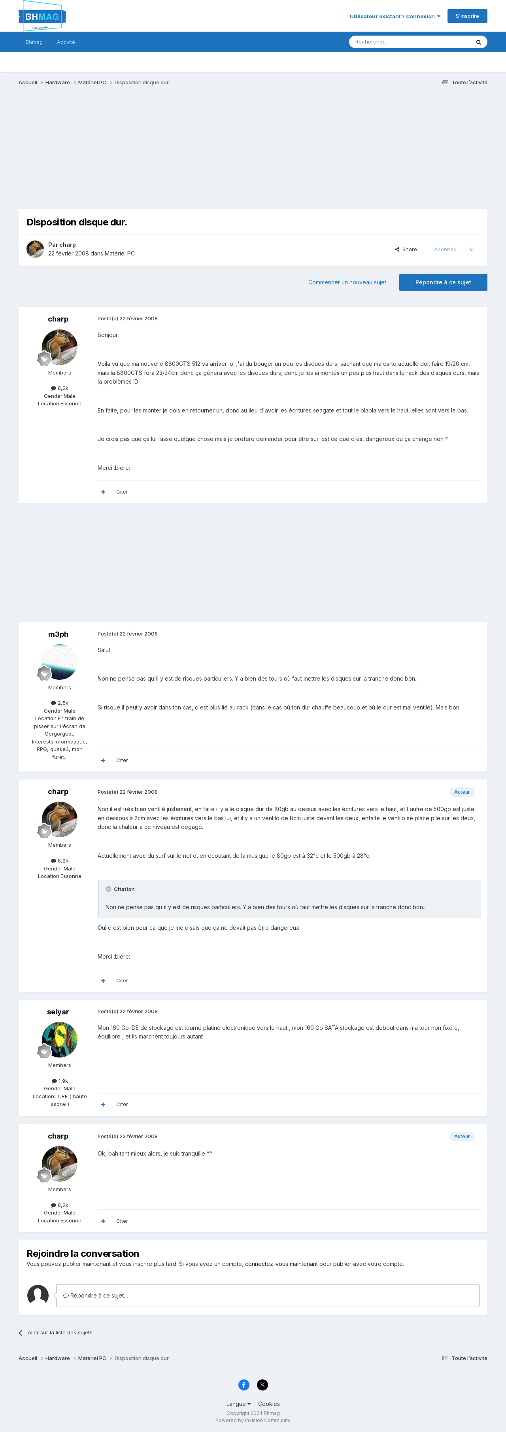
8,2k (59, 388)
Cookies (269, 1403)
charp (67, 244)
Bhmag (34, 42)
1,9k (60, 1081)
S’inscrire (467, 16)
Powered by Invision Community (253, 1420)
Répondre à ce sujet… (95, 1295)
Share (406, 249)
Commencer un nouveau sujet (347, 282)
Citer (122, 491)
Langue (239, 1403)
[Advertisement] (162, 153)
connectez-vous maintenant (281, 1263)
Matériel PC (120, 253)
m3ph (58, 634)
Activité (66, 42)
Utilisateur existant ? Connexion (395, 16)
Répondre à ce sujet (443, 282)
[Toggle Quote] (109, 889)
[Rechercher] (392, 42)
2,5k (59, 703)
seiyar (58, 1012)
